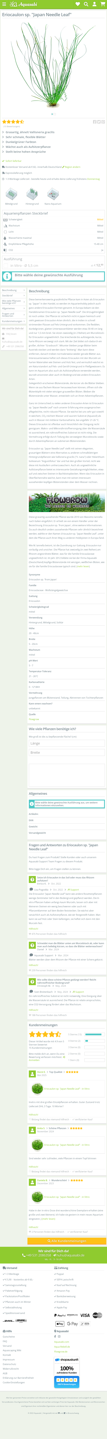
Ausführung (13, 259)
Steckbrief (13, 295)
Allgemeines (13, 308)
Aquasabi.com (61, 1341)
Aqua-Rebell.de (62, 1346)
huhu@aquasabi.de (12, 341)
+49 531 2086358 (15, 346)
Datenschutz (9, 1364)
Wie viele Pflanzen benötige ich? (13, 302)
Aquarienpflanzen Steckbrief (26, 213)
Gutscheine (9, 1336)
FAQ (5, 1341)
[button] (94, 4)
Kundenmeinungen (13, 321)
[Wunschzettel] (78, 4)
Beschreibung (13, 290)
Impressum (9, 1359)
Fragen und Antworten (13, 314)
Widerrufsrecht (11, 1368)
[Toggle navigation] (4, 4)
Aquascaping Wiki (12, 1350)
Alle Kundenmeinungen (67, 1241)
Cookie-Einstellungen (14, 1382)
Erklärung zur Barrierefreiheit (18, 1377)
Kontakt (7, 1354)
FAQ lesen (11, 333)
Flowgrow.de (60, 1351)
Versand (7, 1345)
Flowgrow (34, 719)
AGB (5, 1373)
